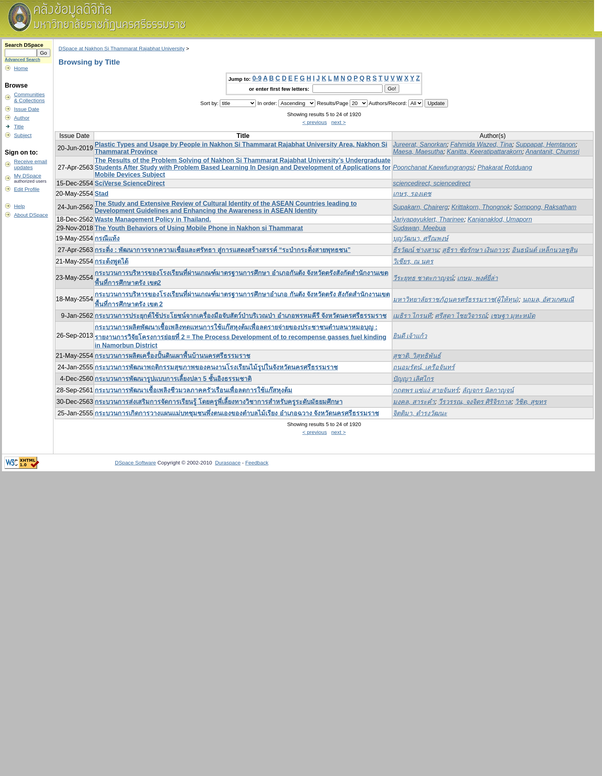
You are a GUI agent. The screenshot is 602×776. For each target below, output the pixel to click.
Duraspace (227, 463)
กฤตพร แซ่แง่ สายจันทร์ (426, 390)
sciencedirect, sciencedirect (432, 183)
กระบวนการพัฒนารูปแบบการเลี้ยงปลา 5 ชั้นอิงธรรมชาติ (173, 378)
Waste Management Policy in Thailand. (153, 219)
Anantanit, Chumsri (552, 151)
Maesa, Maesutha (418, 151)
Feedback (257, 463)
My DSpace (27, 176)
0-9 (256, 78)
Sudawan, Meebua (419, 228)
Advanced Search (22, 59)
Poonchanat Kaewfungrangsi (433, 167)
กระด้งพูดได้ (111, 261)
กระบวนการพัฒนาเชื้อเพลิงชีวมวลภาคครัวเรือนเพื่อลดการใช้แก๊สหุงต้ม (193, 390)
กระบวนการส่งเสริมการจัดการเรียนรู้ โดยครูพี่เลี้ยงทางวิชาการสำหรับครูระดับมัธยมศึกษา (218, 401)
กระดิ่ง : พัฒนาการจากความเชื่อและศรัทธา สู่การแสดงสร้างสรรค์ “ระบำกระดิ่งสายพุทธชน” (223, 250)
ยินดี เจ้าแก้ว (410, 336)
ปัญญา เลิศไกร (413, 378)
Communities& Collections (29, 97)
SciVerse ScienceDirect (130, 183)
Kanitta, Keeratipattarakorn (484, 151)
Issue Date (26, 109)
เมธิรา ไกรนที (412, 315)
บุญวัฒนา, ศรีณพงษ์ (420, 238)
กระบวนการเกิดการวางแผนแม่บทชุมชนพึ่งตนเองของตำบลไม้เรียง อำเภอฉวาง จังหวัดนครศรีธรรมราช (237, 413)
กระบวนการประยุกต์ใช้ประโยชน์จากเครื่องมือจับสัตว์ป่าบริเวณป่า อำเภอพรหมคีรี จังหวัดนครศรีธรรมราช (241, 315)
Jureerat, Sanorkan (420, 144)
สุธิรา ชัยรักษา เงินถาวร (475, 250)
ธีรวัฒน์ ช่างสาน (415, 250)
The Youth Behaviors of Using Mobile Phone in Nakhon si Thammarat (199, 228)
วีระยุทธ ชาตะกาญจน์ (423, 278)
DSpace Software (135, 463)
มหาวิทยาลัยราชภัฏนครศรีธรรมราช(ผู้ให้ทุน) (456, 299)
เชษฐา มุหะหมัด (513, 315)
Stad (102, 193)
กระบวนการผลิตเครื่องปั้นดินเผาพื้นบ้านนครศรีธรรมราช (172, 355)
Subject (22, 135)
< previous (314, 122)
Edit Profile (26, 189)
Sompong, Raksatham (545, 207)
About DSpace (31, 215)
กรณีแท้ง (107, 238)
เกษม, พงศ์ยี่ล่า (477, 278)
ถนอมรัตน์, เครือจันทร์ (424, 367)
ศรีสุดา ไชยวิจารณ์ (461, 315)
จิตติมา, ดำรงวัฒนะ (420, 413)
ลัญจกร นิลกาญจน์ (488, 390)
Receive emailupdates (30, 164)
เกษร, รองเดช (412, 193)
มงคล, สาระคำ (414, 401)
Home (21, 68)
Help (19, 206)
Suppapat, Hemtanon (545, 144)
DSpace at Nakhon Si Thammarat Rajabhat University (122, 49)
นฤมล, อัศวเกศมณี (548, 299)
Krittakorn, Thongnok (481, 207)
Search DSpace (24, 45)
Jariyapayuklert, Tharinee (428, 219)
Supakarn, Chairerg (420, 207)
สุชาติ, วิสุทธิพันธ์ (417, 355)
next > (338, 122)
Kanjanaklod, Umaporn (500, 219)
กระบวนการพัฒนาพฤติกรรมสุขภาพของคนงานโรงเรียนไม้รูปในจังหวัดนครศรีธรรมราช (216, 367)
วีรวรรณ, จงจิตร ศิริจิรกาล (474, 401)
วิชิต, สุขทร (531, 401)
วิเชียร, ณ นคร (413, 261)
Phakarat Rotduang (505, 167)
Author (21, 118)
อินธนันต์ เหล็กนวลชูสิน (544, 250)
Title (19, 127)
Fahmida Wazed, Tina (481, 144)
